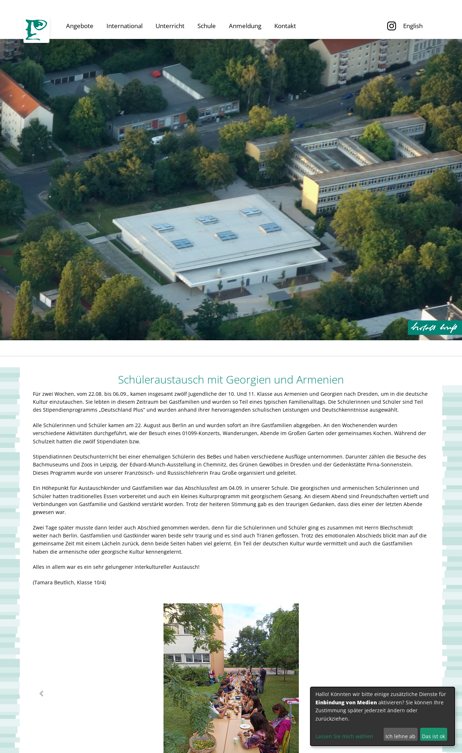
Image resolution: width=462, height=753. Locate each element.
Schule (206, 26)
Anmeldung (245, 26)
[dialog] (382, 716)
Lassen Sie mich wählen (344, 736)
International (124, 26)
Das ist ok (433, 736)
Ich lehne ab (400, 736)
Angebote (79, 26)
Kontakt (285, 26)
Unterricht (170, 26)
